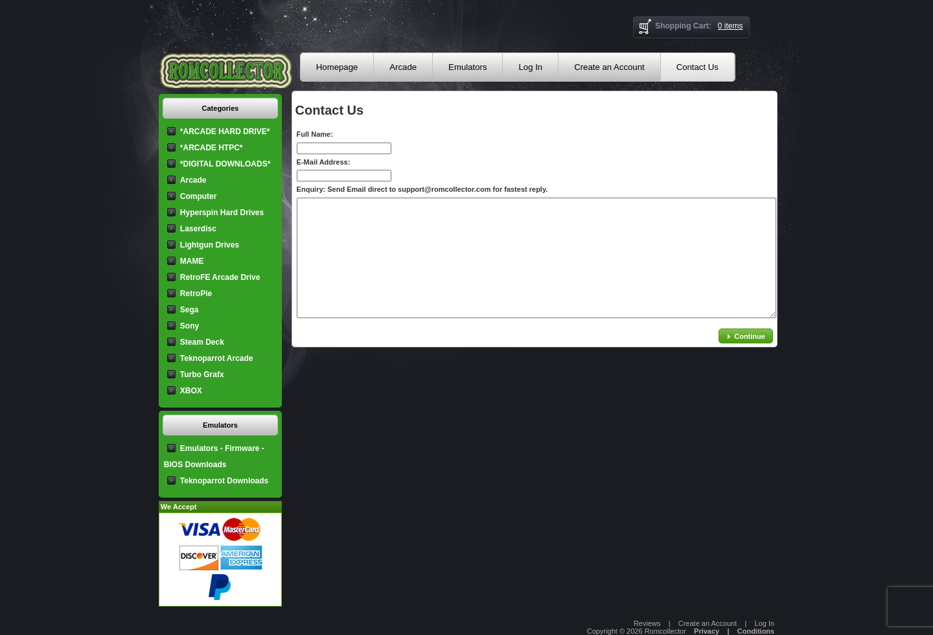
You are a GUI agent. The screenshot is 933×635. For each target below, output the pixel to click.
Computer (198, 196)
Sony (189, 325)
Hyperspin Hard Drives (222, 212)
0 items (730, 25)
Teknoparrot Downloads (224, 480)
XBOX (191, 390)
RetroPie (196, 293)
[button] (746, 336)
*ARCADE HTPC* (211, 147)
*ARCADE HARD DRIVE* (225, 131)
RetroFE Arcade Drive (220, 277)
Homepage (337, 67)
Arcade (403, 67)
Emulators (467, 67)
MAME (192, 261)
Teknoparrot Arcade (216, 358)
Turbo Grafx (202, 374)
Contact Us (697, 67)
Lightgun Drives (209, 244)
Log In (530, 67)
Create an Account (609, 67)
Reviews (647, 623)
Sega (189, 309)
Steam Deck (202, 342)
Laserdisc (198, 228)
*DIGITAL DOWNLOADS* (225, 163)
